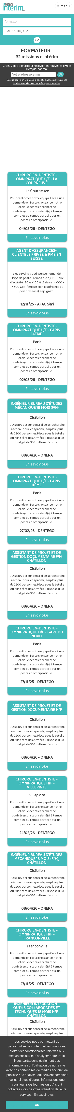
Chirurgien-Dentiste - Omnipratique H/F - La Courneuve (37, 179)
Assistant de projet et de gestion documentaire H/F (36, 708)
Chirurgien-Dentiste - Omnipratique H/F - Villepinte (37, 783)
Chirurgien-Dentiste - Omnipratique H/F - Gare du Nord (36, 632)
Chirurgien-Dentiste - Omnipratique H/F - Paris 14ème (36, 330)
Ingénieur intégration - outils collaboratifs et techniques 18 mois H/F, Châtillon (36, 1010)
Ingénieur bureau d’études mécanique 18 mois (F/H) (36, 406)
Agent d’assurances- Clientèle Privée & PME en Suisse (36, 255)
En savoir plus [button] (44, 1094)
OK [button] (37, 1104)
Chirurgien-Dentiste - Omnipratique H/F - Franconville (37, 934)
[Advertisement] (37, 128)
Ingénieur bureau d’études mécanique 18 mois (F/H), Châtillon (36, 859)
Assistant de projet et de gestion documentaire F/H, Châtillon (36, 557)
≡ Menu (63, 6)
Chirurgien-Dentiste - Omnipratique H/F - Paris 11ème (36, 481)
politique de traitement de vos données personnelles (40, 81)
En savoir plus (37, 238)
